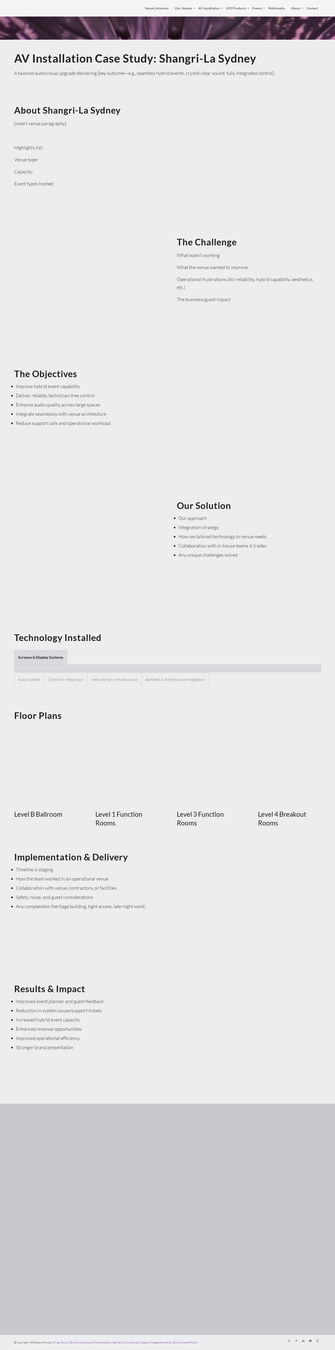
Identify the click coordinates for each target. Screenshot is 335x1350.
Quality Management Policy (156, 1342)
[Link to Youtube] (310, 1340)
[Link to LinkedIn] (303, 1340)
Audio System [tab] (29, 679)
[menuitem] (157, 8)
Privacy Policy (60, 1342)
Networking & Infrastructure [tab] (114, 679)
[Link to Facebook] (296, 1340)
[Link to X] (289, 1340)
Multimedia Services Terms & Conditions (116, 1342)
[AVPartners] (23, 8)
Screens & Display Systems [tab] (40, 657)
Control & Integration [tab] (65, 679)
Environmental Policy (185, 1342)
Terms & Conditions (81, 1342)
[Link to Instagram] (317, 1340)
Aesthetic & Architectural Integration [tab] (175, 679)
